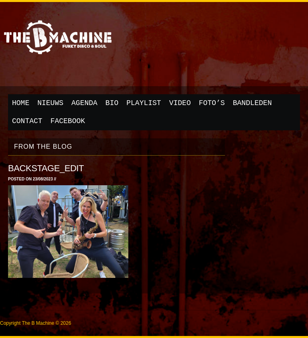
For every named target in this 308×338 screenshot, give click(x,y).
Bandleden (252, 103)
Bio (111, 103)
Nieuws (50, 103)
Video (180, 103)
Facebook (68, 121)
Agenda (84, 103)
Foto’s (212, 103)
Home (20, 103)
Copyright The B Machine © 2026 (35, 323)
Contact (27, 121)
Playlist (143, 103)
